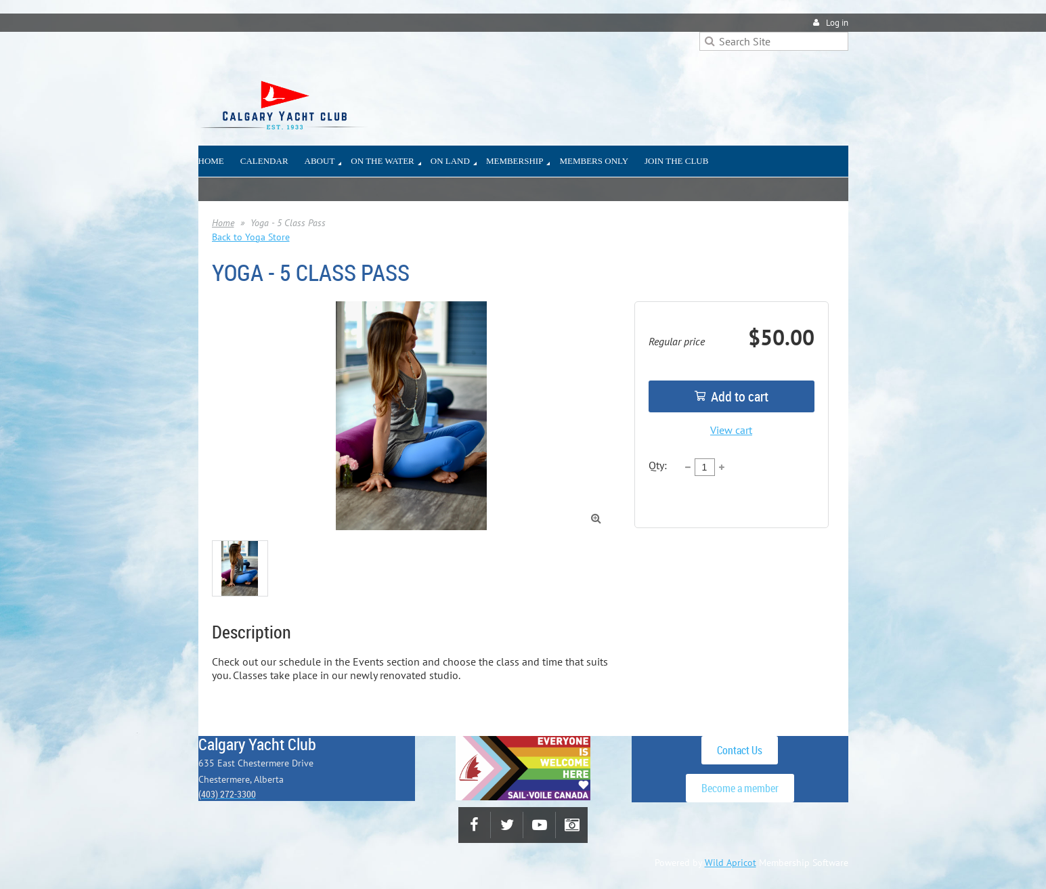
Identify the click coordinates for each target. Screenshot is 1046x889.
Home (223, 223)
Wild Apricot (730, 863)
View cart (731, 430)
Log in (837, 22)
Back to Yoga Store (251, 237)
